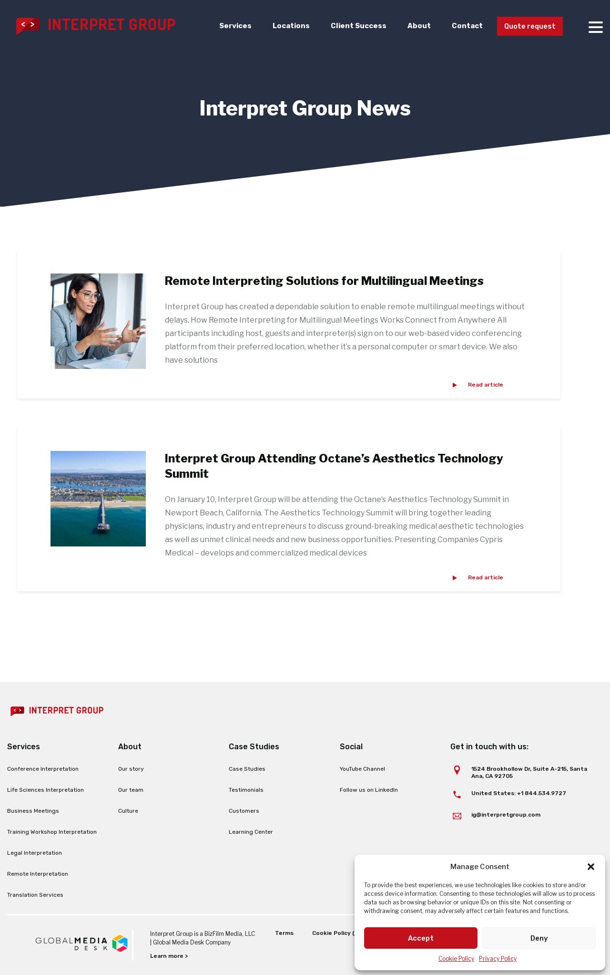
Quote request (528, 26)
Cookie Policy (456, 958)
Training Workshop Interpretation (52, 831)
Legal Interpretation (34, 852)
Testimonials (246, 789)
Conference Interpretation (43, 768)
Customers (244, 810)
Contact (462, 26)
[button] (591, 866)
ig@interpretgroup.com (505, 814)
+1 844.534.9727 (541, 793)
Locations (286, 26)
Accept (421, 938)
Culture (128, 810)
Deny (539, 938)
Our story (131, 768)
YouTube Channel (362, 768)
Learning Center (251, 831)
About (414, 26)
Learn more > (169, 956)
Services (229, 26)
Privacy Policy (498, 958)
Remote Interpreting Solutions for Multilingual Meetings (324, 281)
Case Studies (247, 768)
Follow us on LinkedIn (369, 789)
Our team (130, 789)
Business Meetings (33, 810)
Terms (283, 933)
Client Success (353, 26)
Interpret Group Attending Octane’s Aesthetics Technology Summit (334, 465)
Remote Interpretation (37, 873)
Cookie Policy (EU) (338, 933)
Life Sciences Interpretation (45, 789)
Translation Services (35, 894)
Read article (485, 384)
